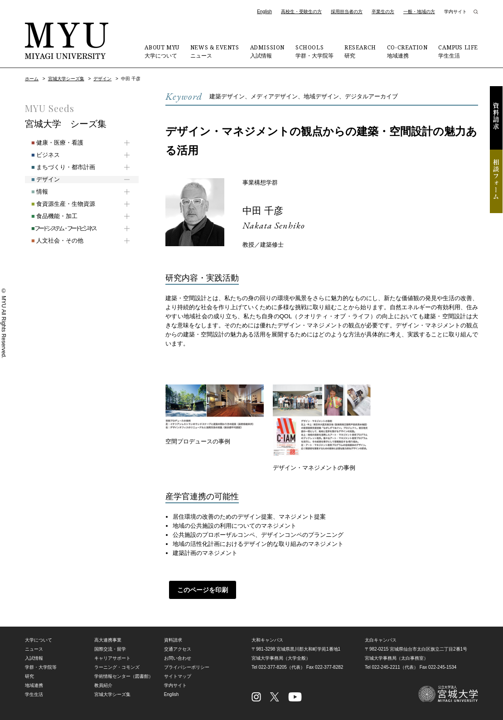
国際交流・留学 (110, 649)
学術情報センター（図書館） (123, 676)
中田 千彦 (265, 210)
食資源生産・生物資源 (57, 203)
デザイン (102, 78)
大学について (162, 51)
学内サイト (455, 11)
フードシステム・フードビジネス (57, 228)
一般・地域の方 (419, 11)
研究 (360, 51)
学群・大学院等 (314, 51)
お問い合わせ (177, 658)
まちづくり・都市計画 (57, 167)
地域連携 (407, 51)
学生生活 (458, 51)
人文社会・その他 (51, 240)
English (264, 11)
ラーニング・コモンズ (117, 667)
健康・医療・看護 (51, 142)
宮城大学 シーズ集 (65, 124)
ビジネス (39, 154)
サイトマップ (177, 676)
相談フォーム (496, 181)
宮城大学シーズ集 (66, 78)
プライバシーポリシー (186, 667)
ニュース (214, 51)
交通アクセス (177, 649)
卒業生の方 (383, 11)
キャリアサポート (112, 658)
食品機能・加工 (48, 216)
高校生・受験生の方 (301, 11)
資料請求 (496, 118)
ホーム (32, 78)
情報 (33, 191)
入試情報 (267, 51)
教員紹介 (103, 685)
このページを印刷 (199, 590)
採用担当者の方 (347, 11)
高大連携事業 (107, 639)
